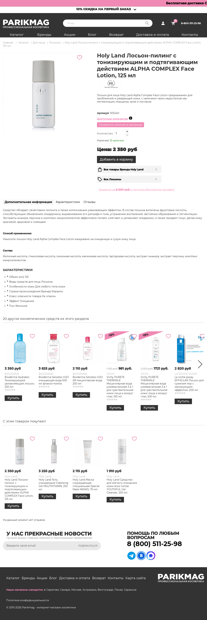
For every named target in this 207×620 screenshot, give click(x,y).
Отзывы (90, 202)
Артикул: (103, 113)
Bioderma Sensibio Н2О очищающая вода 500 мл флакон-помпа (54, 380)
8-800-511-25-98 (191, 23)
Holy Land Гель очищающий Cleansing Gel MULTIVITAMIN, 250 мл (53, 484)
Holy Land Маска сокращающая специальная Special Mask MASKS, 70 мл (86, 484)
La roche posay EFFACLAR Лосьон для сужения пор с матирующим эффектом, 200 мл (189, 384)
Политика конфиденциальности (27, 600)
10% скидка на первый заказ (103, 9)
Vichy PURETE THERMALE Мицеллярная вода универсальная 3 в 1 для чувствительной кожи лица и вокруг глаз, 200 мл (154, 387)
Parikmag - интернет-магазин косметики (49, 607)
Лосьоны (55, 42)
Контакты (190, 35)
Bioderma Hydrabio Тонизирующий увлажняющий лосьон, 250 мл (20, 382)
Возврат (116, 35)
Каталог (17, 35)
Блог (92, 35)
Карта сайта (135, 578)
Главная (8, 42)
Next (199, 365)
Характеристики (68, 202)
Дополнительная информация (28, 202)
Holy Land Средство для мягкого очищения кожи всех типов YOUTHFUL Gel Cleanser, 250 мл (122, 486)
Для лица (39, 42)
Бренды (44, 35)
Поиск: (147, 23)
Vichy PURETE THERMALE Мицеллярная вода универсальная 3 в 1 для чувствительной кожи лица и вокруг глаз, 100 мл (120, 387)
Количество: (105, 133)
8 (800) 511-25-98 (154, 544)
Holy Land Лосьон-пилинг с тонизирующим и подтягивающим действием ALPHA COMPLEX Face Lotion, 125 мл (19, 489)
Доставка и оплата (152, 35)
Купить (13, 398)
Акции (69, 35)
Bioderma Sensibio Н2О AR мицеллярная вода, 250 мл (88, 380)
